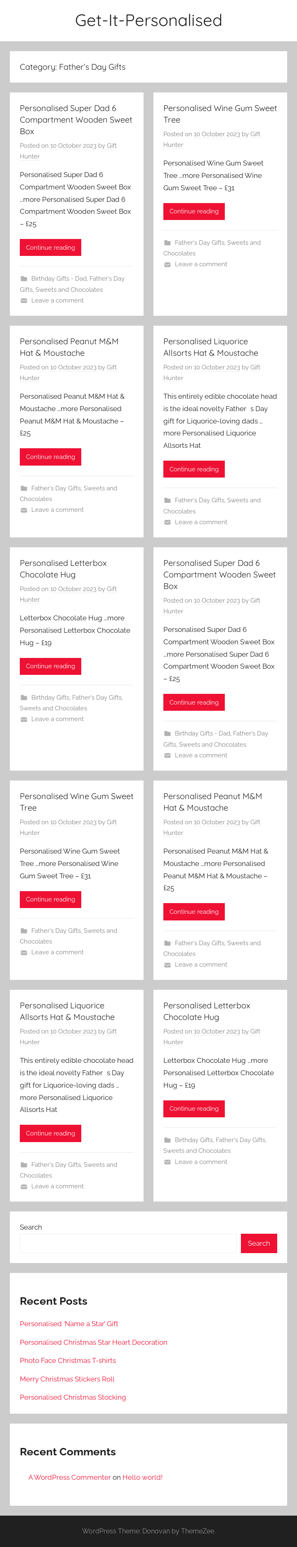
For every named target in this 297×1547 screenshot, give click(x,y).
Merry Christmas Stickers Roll (67, 1379)
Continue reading (50, 247)
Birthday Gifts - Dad (59, 278)
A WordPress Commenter (69, 1477)
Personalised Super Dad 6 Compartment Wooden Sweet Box (76, 119)
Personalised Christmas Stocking (73, 1397)
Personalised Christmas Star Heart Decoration (93, 1342)
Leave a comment (57, 300)
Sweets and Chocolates (69, 289)
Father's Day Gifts (199, 242)
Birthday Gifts (50, 697)
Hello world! (143, 1477)
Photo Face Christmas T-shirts (68, 1360)
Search (31, 1227)
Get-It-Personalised (148, 19)
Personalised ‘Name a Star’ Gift (69, 1324)
